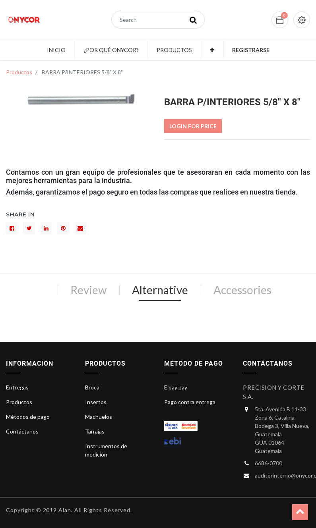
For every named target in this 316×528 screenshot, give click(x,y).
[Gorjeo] (29, 228)
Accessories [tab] (242, 290)
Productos (19, 72)
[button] (212, 50)
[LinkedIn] (46, 228)
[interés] (63, 228)
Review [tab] (88, 290)
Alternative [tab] (160, 290)
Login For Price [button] (193, 126)
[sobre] (80, 228)
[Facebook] (12, 228)
